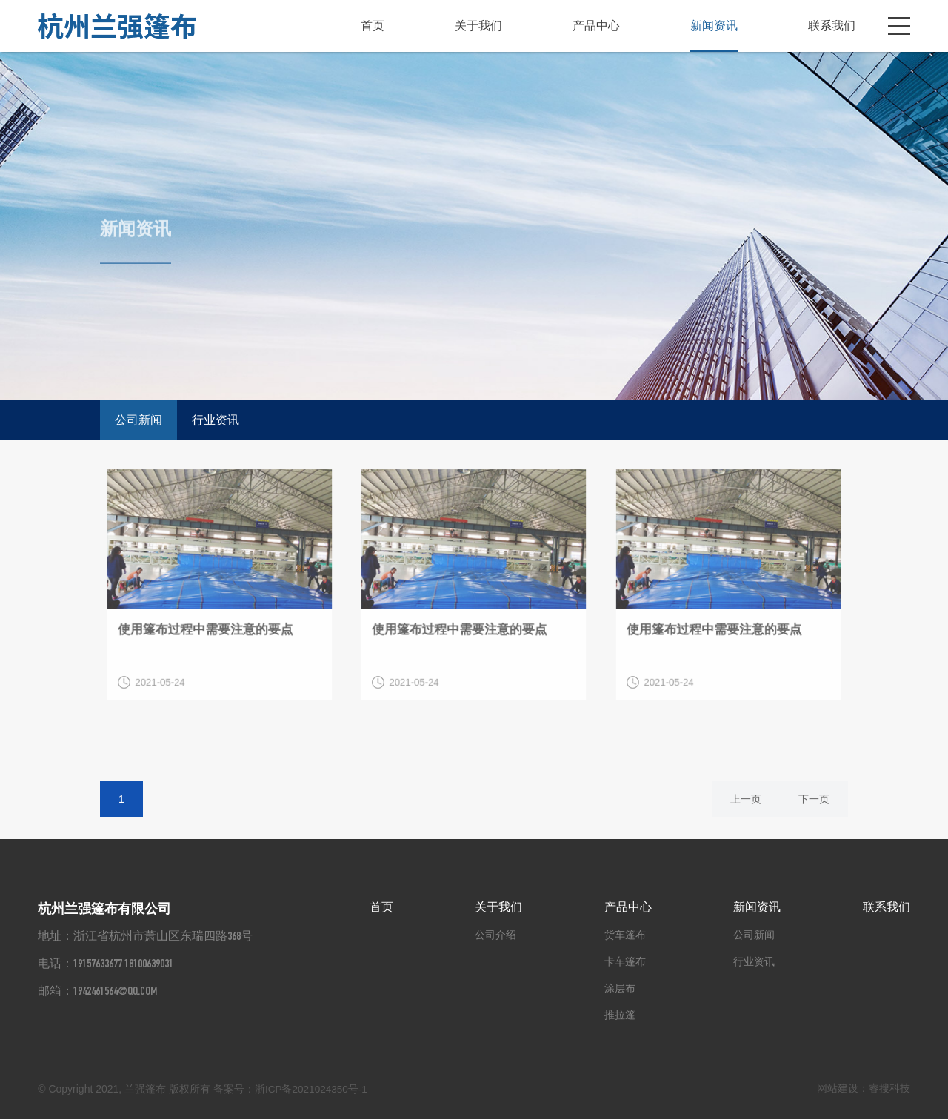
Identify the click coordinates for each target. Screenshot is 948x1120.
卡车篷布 (625, 963)
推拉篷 (619, 1016)
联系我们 (831, 25)
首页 (372, 25)
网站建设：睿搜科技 (863, 1090)
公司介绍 (495, 936)
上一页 (745, 800)
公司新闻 (138, 420)
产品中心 (596, 25)
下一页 (814, 800)
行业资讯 (215, 420)
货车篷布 (625, 936)
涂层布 (619, 989)
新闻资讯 (714, 25)
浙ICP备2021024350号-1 (312, 1090)
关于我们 (478, 25)
